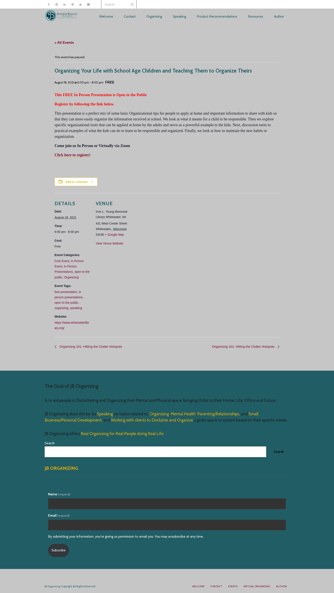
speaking (76, 308)
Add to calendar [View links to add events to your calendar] (77, 182)
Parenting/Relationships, (218, 413)
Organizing (71, 277)
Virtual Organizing (256, 586)
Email (59, 515)
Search (50, 443)
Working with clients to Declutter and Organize (152, 420)
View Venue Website (109, 243)
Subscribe (59, 550)
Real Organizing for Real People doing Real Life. (122, 433)
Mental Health (183, 413)
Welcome (198, 586)
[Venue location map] (159, 222)
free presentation (66, 291)
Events (233, 586)
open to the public (66, 302)
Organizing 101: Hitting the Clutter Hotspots (92, 346)
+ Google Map (114, 234)
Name (59, 494)
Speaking (105, 413)
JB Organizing (61, 468)
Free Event (62, 261)
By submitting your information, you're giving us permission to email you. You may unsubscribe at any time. (126, 537)
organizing (61, 308)
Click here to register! (73, 155)
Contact (216, 586)
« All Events (64, 42)
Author (281, 586)
